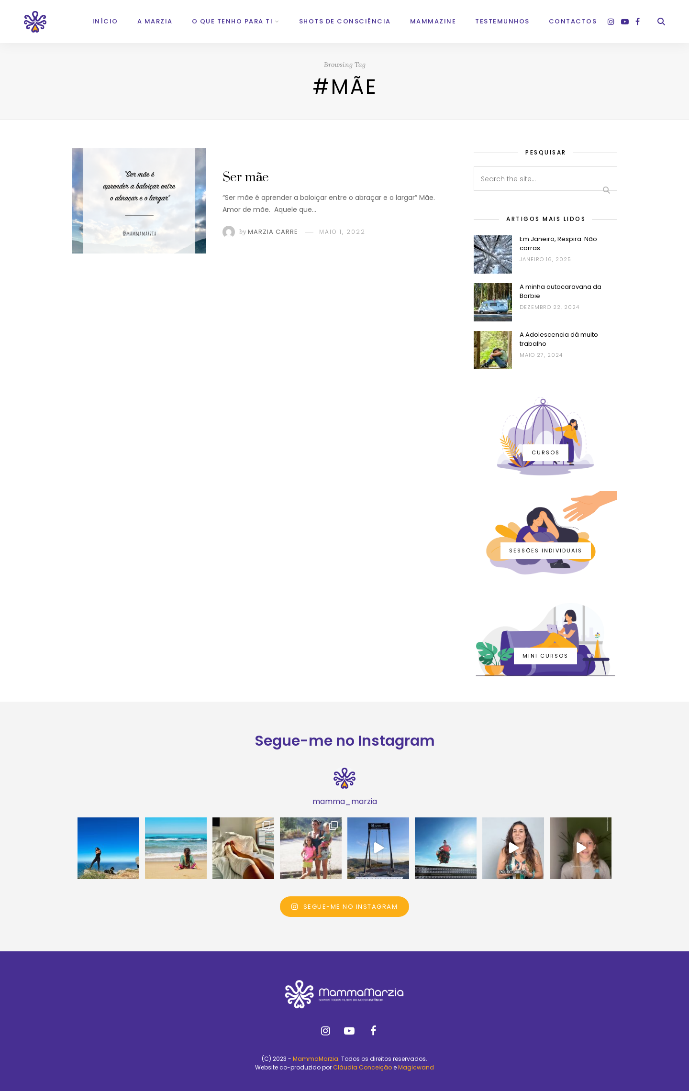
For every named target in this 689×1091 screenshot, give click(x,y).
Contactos (573, 21)
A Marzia (155, 21)
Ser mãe (245, 178)
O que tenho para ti (232, 21)
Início (105, 21)
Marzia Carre (273, 231)
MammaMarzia (315, 1059)
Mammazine (433, 21)
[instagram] (611, 22)
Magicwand (416, 1067)
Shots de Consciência (345, 21)
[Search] (661, 21)
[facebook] (637, 22)
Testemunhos (502, 21)
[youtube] (625, 22)
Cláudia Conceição (362, 1067)
